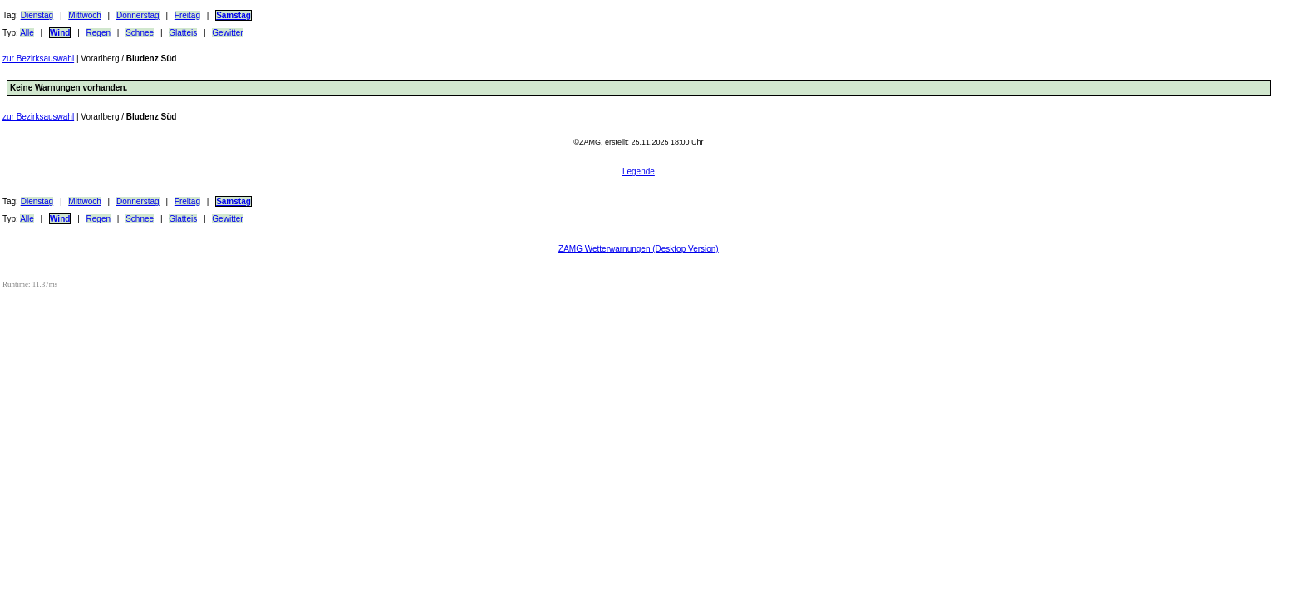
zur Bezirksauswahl (38, 58)
